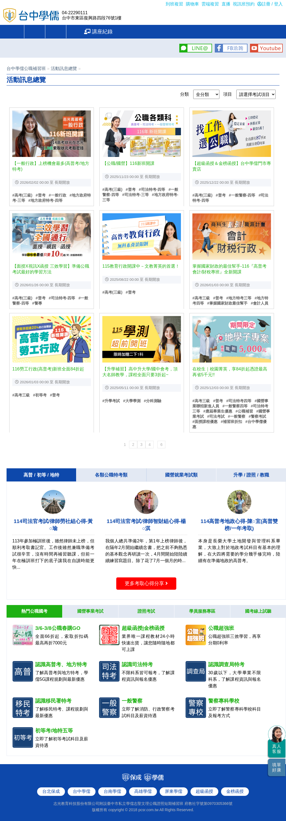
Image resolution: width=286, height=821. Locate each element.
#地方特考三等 (238, 298)
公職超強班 (221, 627)
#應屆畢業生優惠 (217, 411)
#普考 (41, 195)
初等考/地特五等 (54, 730)
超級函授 (204, 790)
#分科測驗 (152, 401)
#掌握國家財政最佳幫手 (227, 303)
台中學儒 (31, 16)
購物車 (192, 4)
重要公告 (37, 31)
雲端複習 (210, 4)
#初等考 (40, 395)
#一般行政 (57, 195)
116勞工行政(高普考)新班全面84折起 (48, 369)
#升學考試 (111, 401)
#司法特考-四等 (152, 189)
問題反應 (175, 31)
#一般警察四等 (235, 406)
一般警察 (132, 700)
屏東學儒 (173, 790)
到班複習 (174, 4)
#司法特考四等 (238, 401)
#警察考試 (257, 416)
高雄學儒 (143, 790)
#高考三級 (201, 298)
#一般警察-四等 (242, 195)
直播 (226, 4)
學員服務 (106, 31)
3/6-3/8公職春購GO (58, 627)
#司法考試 (216, 416)
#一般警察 (236, 416)
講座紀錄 (244, 31)
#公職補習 (244, 411)
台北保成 (51, 790)
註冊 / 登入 (270, 4)
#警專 (37, 303)
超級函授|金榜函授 (143, 627)
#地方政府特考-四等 (45, 200)
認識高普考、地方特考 (61, 664)
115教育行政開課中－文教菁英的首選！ (141, 266)
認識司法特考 (137, 664)
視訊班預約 (244, 4)
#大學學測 (132, 401)
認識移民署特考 (53, 700)
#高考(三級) (22, 195)
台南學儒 (112, 790)
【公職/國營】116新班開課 (128, 163)
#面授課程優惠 (205, 421)
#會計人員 (259, 303)
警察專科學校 (223, 700)
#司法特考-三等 (135, 194)
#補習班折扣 (231, 421)
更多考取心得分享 (146, 583)
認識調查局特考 (226, 664)
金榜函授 (235, 790)
